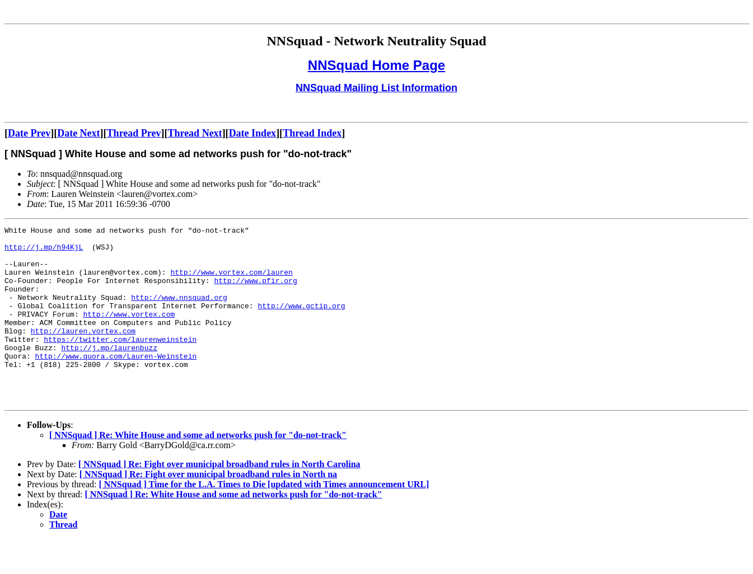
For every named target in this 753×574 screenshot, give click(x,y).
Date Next (78, 133)
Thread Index (312, 133)
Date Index (253, 133)
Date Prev (29, 133)
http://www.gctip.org (301, 322)
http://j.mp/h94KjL (43, 252)
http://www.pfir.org (255, 292)
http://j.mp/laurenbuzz (109, 373)
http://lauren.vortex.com (83, 352)
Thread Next (194, 133)
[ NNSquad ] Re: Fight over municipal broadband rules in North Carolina (219, 499)
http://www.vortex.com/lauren (231, 282)
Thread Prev (134, 133)
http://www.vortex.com (129, 332)
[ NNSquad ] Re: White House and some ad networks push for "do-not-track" (198, 470)
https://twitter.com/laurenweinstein (120, 362)
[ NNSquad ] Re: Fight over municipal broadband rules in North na (208, 509)
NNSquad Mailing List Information (376, 87)
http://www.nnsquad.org (179, 312)
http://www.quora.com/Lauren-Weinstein (116, 383)
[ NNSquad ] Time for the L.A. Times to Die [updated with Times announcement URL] (264, 519)
